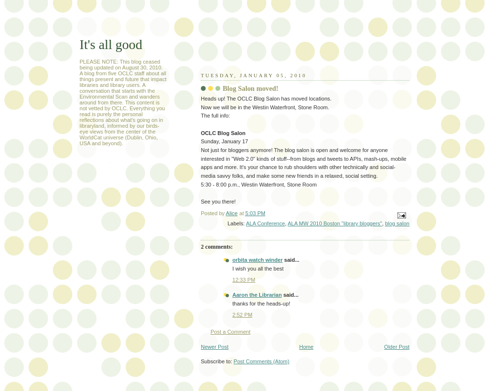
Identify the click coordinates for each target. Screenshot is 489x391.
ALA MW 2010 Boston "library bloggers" (335, 223)
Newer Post (214, 347)
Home (306, 347)
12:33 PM (243, 280)
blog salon (397, 223)
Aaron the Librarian (257, 295)
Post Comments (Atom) (262, 361)
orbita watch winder (257, 260)
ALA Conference (265, 223)
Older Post (396, 347)
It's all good (111, 44)
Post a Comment (230, 332)
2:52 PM (242, 315)
